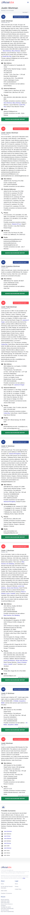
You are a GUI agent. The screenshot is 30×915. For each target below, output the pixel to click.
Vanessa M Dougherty (15, 453)
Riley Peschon (7, 615)
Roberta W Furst (16, 224)
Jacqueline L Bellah (13, 724)
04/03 (8, 902)
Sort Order (25, 12)
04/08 (2, 901)
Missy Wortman (16, 50)
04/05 (2, 902)
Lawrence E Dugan (19, 384)
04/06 (8, 901)
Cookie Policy (18, 889)
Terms (16, 883)
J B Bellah (15, 701)
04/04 (5, 902)
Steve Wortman (7, 50)
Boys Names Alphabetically (7, 911)
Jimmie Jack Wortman (13, 588)
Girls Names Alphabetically (7, 908)
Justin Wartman (6, 838)
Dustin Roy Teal (7, 56)
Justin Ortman (6, 836)
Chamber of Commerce (6, 893)
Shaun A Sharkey (22, 662)
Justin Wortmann (6, 831)
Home (2, 883)
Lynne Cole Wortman (9, 660)
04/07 (5, 901)
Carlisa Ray (4, 344)
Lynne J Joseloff (10, 593)
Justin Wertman (6, 848)
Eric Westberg (10, 563)
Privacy (16, 886)
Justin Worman (6, 843)
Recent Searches (5, 899)
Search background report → (21, 16)
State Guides (4, 890)
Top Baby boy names (6, 907)
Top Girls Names (5, 910)
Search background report (15, 119)
